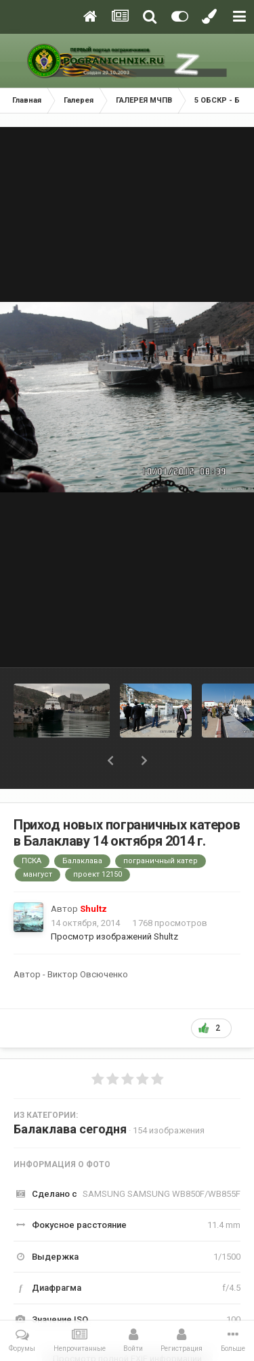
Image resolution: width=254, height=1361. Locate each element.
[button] (110, 760)
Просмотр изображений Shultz (114, 936)
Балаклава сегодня (70, 1129)
